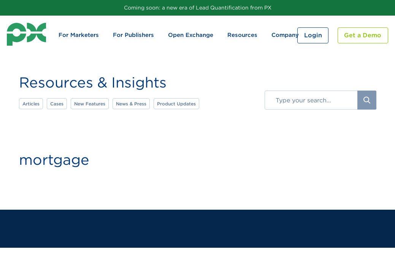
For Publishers (133, 35)
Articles (31, 104)
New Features (89, 104)
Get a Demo (362, 35)
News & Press (131, 104)
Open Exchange (190, 35)
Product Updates (176, 104)
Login (313, 35)
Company (285, 35)
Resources (242, 35)
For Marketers (79, 35)
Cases (56, 104)
